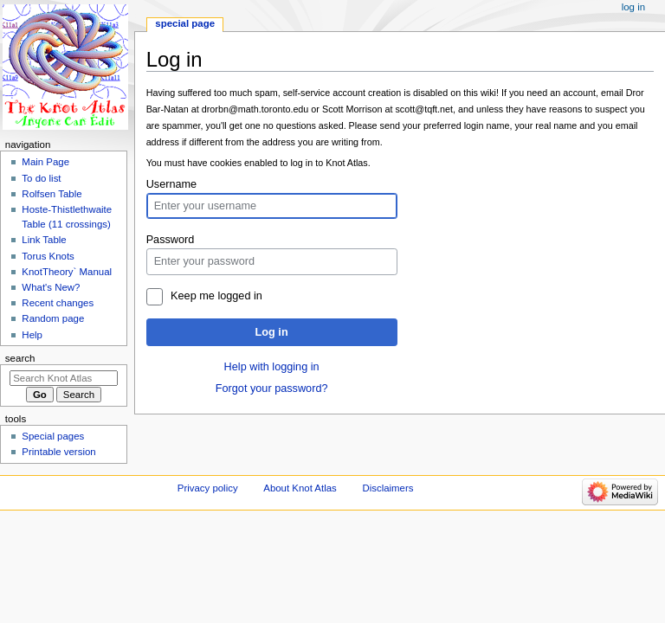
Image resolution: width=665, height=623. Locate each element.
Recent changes (58, 303)
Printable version (58, 451)
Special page (185, 23)
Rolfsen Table (51, 194)
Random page (53, 318)
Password (170, 240)
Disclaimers (387, 488)
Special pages (53, 436)
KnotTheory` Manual (67, 272)
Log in (271, 332)
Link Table (44, 239)
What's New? (51, 287)
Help (32, 335)
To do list (41, 178)
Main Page (45, 162)
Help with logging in (272, 367)
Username (171, 184)
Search (20, 358)
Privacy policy (208, 488)
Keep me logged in (216, 296)
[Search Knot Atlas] (64, 378)
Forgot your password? (272, 388)
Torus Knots (48, 256)
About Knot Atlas (299, 488)
